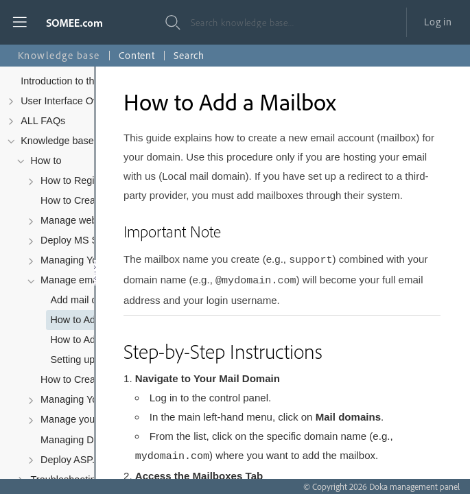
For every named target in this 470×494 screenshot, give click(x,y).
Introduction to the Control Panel (92, 80)
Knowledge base (57, 140)
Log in (438, 21)
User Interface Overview (74, 100)
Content (137, 55)
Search (189, 55)
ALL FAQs (43, 120)
